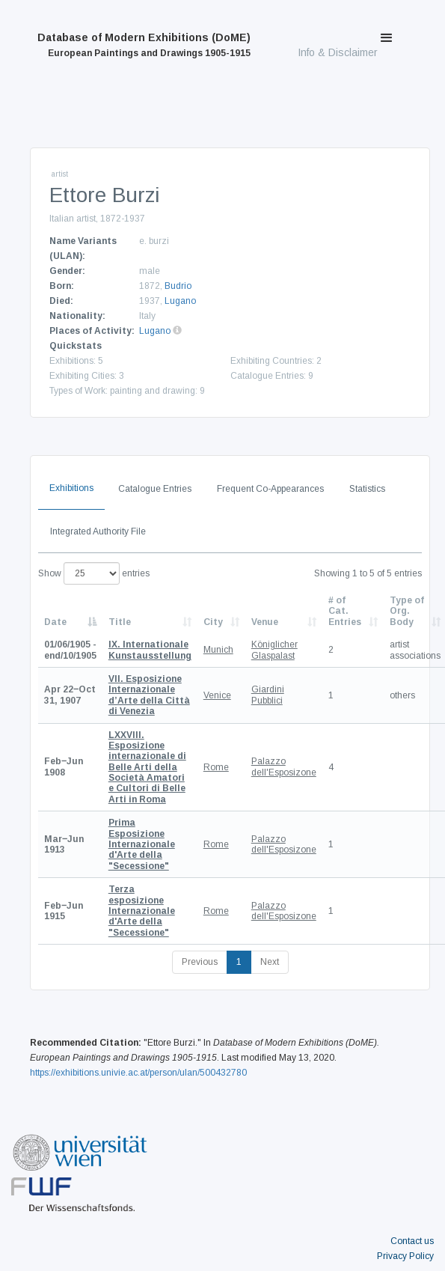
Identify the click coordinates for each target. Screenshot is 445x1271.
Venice (217, 695)
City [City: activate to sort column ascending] (213, 622)
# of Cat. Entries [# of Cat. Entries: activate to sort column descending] (344, 611)
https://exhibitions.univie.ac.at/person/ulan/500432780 (138, 1072)
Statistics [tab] (367, 489)
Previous (200, 962)
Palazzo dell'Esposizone (283, 766)
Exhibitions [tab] (71, 488)
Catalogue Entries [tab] (154, 489)
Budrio (178, 286)
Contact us (412, 1241)
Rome (216, 767)
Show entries (94, 573)
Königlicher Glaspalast (274, 649)
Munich (218, 649)
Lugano (180, 301)
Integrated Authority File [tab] (98, 531)
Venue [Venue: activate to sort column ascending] (264, 622)
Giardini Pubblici (267, 694)
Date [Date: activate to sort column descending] (55, 622)
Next (269, 962)
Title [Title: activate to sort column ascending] (119, 622)
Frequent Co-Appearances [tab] (270, 489)
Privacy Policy (405, 1256)
